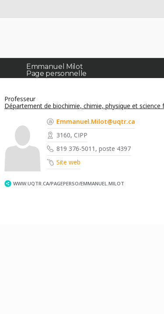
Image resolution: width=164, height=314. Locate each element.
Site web (68, 162)
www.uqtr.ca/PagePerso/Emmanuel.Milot (68, 183)
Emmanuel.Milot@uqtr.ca (95, 121)
